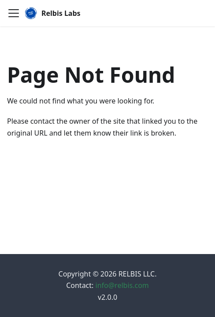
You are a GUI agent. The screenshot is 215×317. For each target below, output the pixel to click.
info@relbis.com (122, 285)
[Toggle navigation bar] (13, 13)
